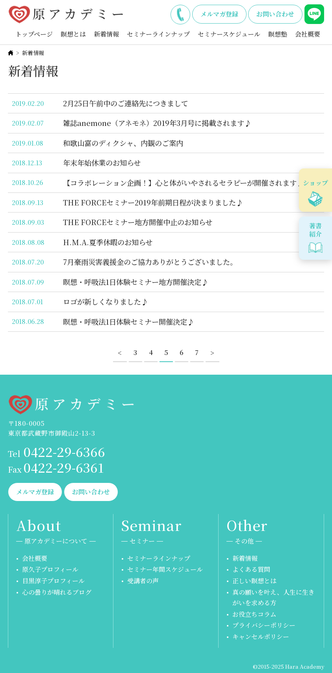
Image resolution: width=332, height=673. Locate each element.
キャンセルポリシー (260, 636)
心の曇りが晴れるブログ (56, 592)
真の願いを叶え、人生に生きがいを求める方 (273, 598)
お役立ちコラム (254, 614)
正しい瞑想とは (254, 580)
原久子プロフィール (50, 569)
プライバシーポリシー (263, 625)
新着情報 (106, 34)
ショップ (315, 182)
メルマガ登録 (219, 13)
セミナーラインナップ (158, 34)
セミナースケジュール (229, 34)
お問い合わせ (275, 13)
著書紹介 (315, 230)
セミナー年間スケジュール (165, 569)
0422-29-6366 (180, 13)
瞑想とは (73, 34)
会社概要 (307, 34)
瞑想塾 (277, 34)
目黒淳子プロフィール (53, 580)
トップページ (34, 34)
